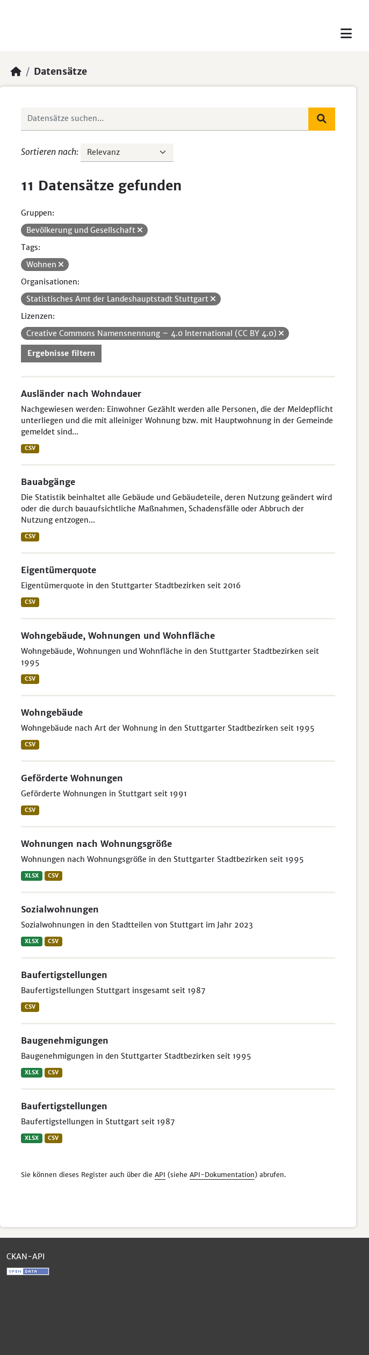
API (160, 1175)
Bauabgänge (48, 481)
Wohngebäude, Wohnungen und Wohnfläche (118, 635)
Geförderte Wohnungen (72, 778)
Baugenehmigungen (64, 1040)
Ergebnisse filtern (61, 353)
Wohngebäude (52, 712)
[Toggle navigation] (346, 33)
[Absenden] (321, 119)
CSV (30, 448)
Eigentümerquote (58, 570)
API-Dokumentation (222, 1175)
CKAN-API (25, 1256)
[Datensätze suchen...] (165, 119)
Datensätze (60, 71)
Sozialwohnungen (60, 909)
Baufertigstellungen (64, 974)
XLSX (32, 875)
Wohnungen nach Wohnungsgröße (96, 843)
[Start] (16, 71)
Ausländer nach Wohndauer (81, 393)
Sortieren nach (48, 151)
